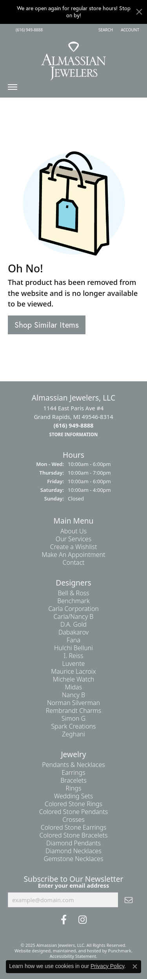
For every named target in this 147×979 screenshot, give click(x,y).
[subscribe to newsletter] (128, 899)
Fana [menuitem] (73, 640)
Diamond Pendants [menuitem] (73, 843)
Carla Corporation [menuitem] (73, 608)
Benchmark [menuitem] (73, 600)
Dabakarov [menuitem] (73, 632)
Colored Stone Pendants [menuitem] (73, 811)
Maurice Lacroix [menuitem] (73, 671)
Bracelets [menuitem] (73, 780)
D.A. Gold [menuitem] (73, 624)
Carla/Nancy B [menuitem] (74, 616)
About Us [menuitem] (73, 531)
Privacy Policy (107, 966)
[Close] (139, 12)
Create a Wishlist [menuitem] (73, 546)
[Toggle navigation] (12, 89)
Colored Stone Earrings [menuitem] (74, 827)
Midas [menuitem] (73, 687)
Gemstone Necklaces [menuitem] (73, 858)
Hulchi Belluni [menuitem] (73, 648)
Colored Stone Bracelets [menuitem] (74, 835)
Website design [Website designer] (30, 951)
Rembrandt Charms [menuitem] (74, 710)
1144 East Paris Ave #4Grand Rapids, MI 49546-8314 (73, 421)
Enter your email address (73, 885)
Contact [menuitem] (73, 562)
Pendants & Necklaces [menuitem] (73, 764)
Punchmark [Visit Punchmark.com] (119, 951)
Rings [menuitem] (74, 788)
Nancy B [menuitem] (73, 695)
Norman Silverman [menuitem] (73, 702)
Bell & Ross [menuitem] (73, 593)
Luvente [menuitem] (73, 663)
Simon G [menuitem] (73, 718)
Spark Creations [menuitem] (73, 726)
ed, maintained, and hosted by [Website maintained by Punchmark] (76, 951)
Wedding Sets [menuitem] (73, 796)
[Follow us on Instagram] (82, 920)
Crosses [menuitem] (73, 819)
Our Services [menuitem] (73, 539)
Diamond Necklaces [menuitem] (73, 851)
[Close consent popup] (134, 966)
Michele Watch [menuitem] (73, 679)
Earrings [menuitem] (73, 772)
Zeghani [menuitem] (73, 734)
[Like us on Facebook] (64, 920)
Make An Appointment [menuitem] (73, 554)
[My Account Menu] (130, 30)
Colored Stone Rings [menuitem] (73, 804)
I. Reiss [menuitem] (73, 655)
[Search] (105, 30)
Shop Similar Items (47, 324)
